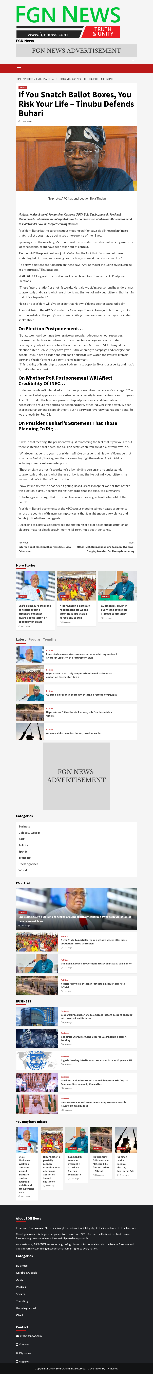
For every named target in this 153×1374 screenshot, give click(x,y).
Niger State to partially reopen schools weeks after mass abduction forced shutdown (75, 612)
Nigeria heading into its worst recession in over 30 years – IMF (96, 1060)
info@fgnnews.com (31, 1335)
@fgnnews (25, 1353)
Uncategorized (28, 864)
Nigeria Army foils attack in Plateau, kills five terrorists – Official (101, 1164)
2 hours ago (25, 626)
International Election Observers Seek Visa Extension (47, 546)
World (22, 870)
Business (24, 826)
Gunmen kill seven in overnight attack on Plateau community (114, 610)
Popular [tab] (35, 639)
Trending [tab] (49, 639)
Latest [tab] (21, 639)
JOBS (22, 839)
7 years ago (26, 121)
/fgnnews (24, 1344)
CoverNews (95, 1368)
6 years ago (67, 1022)
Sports (23, 851)
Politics (23, 87)
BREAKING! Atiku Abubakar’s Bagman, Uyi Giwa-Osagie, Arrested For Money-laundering (105, 546)
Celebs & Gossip (29, 832)
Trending (24, 857)
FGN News (25, 40)
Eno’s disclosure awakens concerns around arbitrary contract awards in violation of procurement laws (34, 614)
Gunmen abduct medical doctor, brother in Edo (73, 733)
